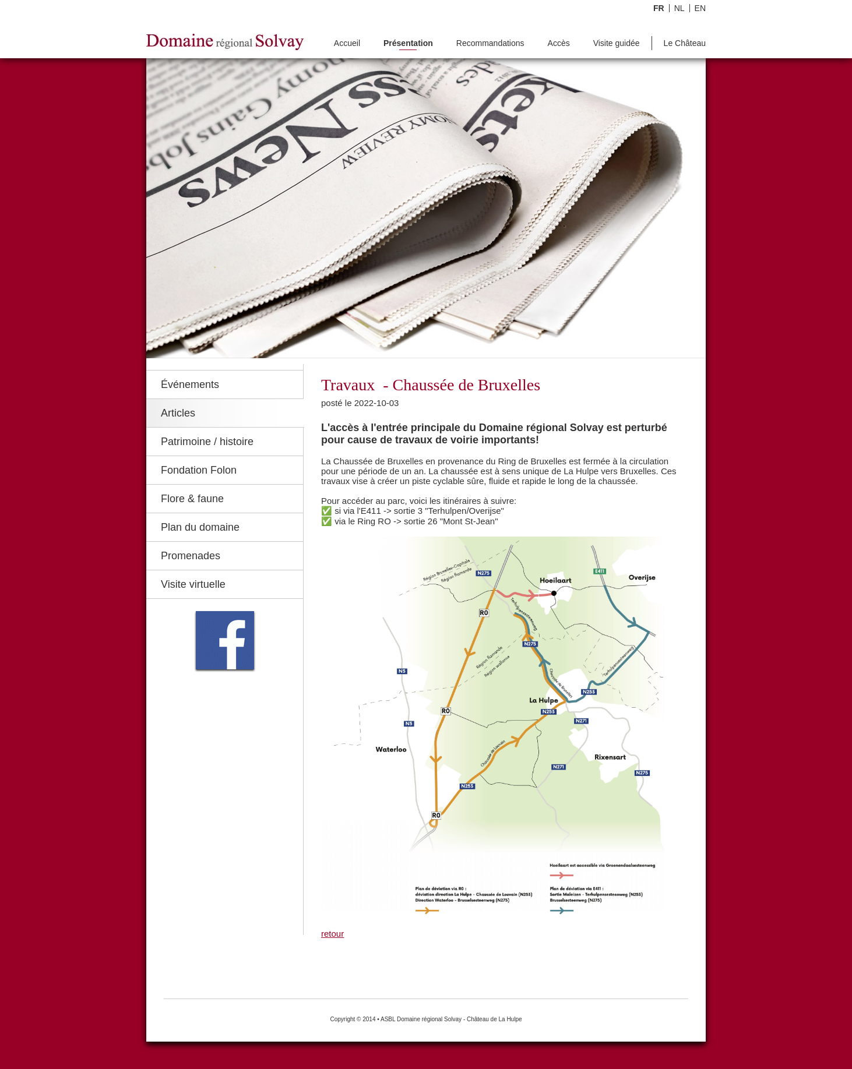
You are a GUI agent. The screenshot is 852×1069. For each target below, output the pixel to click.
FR (658, 8)
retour (332, 934)
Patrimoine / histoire (207, 441)
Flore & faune (192, 498)
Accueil (347, 43)
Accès (559, 43)
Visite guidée (616, 43)
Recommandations (490, 43)
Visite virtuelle (193, 584)
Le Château (685, 43)
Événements (190, 384)
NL (679, 8)
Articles (178, 413)
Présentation (408, 43)
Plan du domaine (200, 527)
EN (700, 8)
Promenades (190, 556)
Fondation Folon (199, 470)
